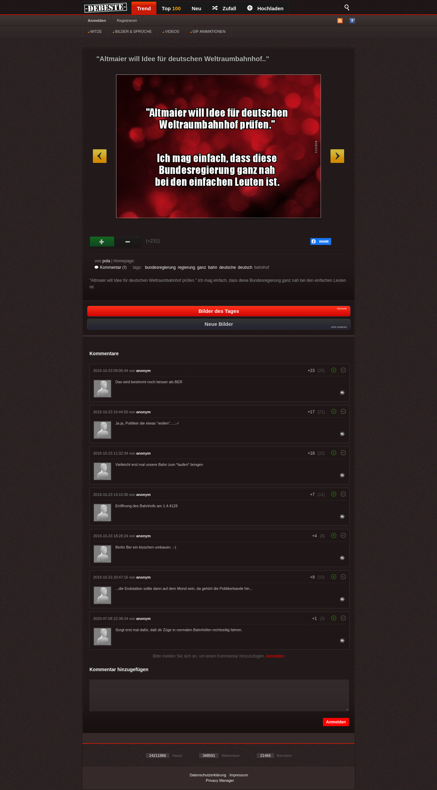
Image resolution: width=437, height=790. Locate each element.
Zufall (224, 8)
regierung (186, 267)
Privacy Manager (220, 780)
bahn (212, 267)
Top (171, 8)
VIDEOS (171, 31)
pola (106, 261)
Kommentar (111, 267)
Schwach (128, 241)
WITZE (95, 31)
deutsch (245, 267)
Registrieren (127, 20)
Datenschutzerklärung (207, 775)
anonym (143, 371)
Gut (102, 241)
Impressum (238, 775)
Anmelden (97, 20)
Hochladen (265, 8)
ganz (201, 267)
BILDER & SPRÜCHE (132, 31)
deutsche (227, 267)
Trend (144, 8)
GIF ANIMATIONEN (207, 31)
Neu (196, 8)
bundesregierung (160, 267)
